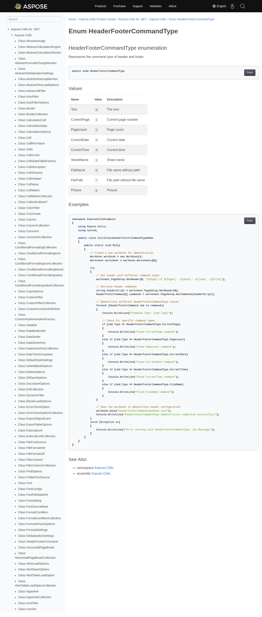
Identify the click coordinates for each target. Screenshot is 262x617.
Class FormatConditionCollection (39, 518)
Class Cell (24, 137)
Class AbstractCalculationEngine (39, 46)
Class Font (25, 483)
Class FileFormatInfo (31, 447)
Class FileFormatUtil (31, 453)
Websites (155, 6)
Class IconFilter (28, 603)
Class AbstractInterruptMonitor (38, 79)
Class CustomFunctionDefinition (39, 309)
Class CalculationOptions (34, 131)
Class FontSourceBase (33, 506)
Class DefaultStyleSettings (35, 360)
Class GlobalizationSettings (36, 535)
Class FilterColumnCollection (37, 465)
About (172, 6)
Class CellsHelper (29, 178)
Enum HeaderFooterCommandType (191, 19)
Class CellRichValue (31, 143)
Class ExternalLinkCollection (36, 436)
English (219, 6)
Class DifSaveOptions (32, 377)
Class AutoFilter (28, 96)
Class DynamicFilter (31, 395)
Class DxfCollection (31, 389)
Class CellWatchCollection (35, 196)
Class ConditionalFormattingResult (40, 269)
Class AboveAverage (31, 41)
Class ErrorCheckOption (34, 407)
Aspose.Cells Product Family (97, 19)
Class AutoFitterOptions (33, 102)
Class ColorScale (29, 213)
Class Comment (28, 231)
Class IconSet (27, 609)
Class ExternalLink (30, 430)
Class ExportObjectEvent (34, 418)
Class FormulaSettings (33, 529)
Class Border (26, 108)
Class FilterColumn (30, 459)
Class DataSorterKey (31, 342)
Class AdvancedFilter (32, 90)
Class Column (27, 219)
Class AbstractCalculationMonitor (39, 52)
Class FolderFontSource (34, 477)
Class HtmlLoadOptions (33, 563)
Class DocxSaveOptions (34, 383)
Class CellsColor (29, 155)
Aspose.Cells (23, 35)
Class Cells (25, 149)
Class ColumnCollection (33, 225)
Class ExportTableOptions (35, 424)
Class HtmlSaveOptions (33, 569)
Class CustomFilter (30, 297)
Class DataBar (27, 325)
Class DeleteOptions (31, 372)
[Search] (34, 19)
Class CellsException (32, 167)
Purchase (119, 6)
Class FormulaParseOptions (36, 524)
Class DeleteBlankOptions (35, 366)
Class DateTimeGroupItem (35, 354)
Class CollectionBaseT (33, 202)
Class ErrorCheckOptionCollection (40, 412)
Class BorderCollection (33, 114)
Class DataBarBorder (32, 330)
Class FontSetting (29, 500)
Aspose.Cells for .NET (25, 29)
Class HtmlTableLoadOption (36, 575)
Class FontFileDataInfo (33, 494)
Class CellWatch (29, 190)
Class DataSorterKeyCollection (38, 348)
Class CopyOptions (30, 291)
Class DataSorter (29, 336)
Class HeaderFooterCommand (38, 541)
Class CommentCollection (35, 237)
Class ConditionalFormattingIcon (39, 253)
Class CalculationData (32, 125)
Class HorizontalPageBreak (36, 547)
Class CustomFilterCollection (37, 303)
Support (138, 6)
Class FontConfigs (30, 489)
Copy (236, 72)
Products (100, 6)
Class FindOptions (30, 471)
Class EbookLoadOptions (34, 401)
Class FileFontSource (32, 442)
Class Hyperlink (28, 591)
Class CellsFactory (30, 172)
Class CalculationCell (32, 120)
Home (72, 19)
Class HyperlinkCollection (34, 597)
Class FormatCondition (33, 512)
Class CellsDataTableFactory (37, 161)
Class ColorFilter (29, 207)
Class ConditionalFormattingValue (40, 275)
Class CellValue (28, 184)
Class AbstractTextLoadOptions (38, 85)
